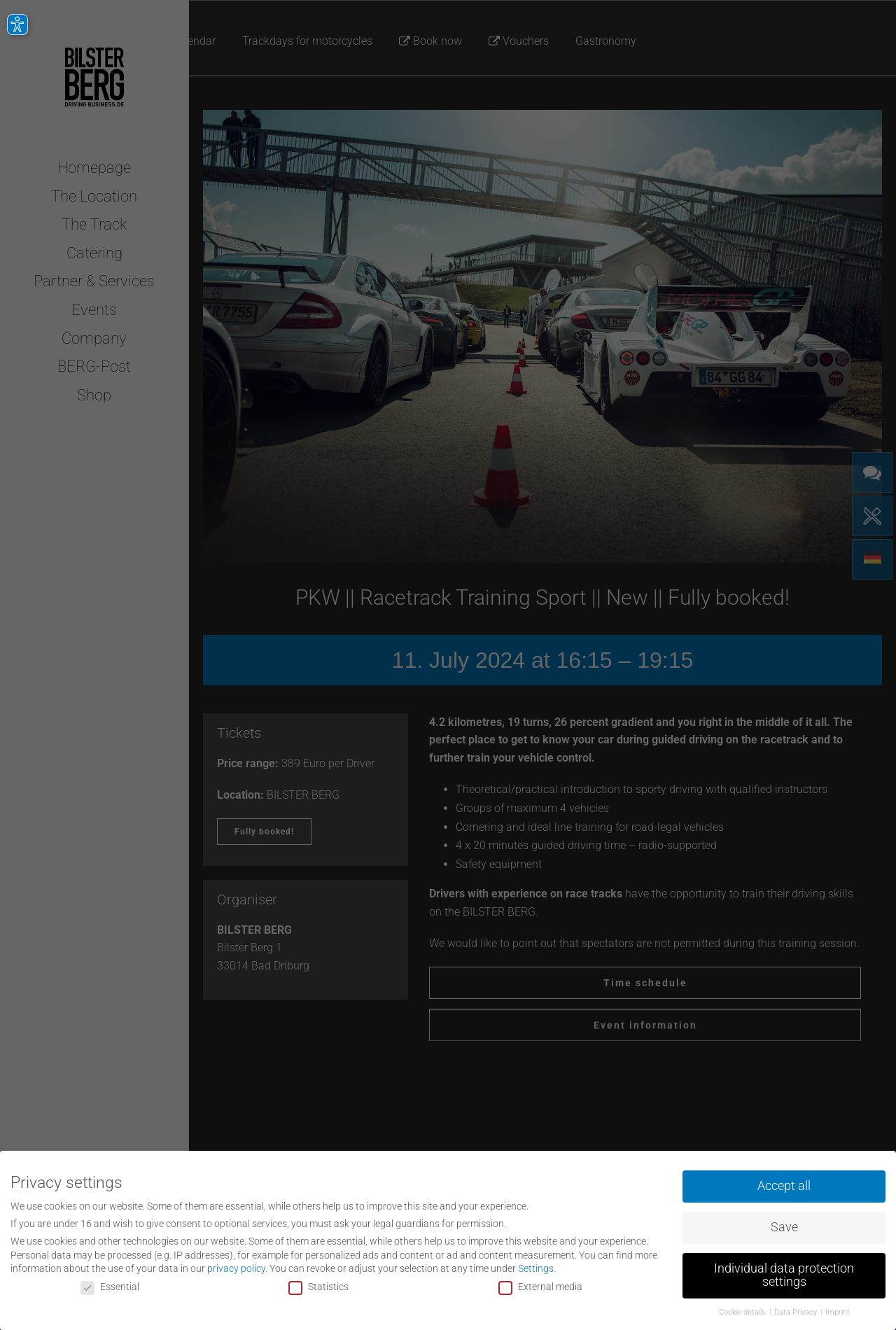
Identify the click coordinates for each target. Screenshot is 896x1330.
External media (540, 1283)
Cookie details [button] (743, 1309)
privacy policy (236, 1265)
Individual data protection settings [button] (784, 1273)
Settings (536, 1265)
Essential (109, 1283)
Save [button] (784, 1224)
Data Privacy (796, 1309)
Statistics (318, 1283)
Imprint (837, 1309)
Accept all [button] (784, 1183)
